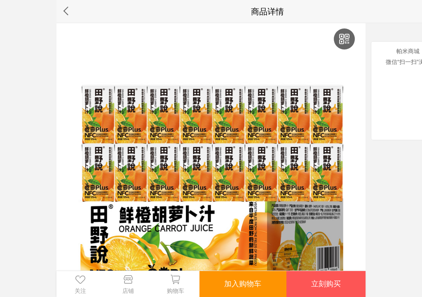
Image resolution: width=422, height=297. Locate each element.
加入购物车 (242, 284)
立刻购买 (326, 284)
